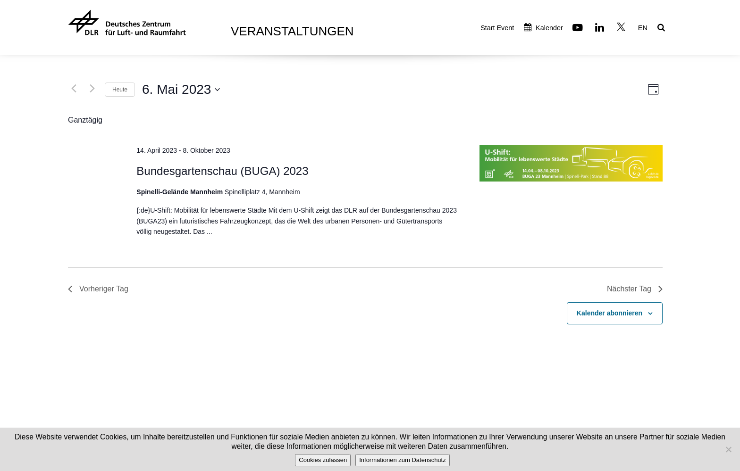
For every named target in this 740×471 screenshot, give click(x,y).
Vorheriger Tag (98, 289)
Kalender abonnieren (609, 313)
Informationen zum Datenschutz (402, 459)
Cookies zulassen (323, 459)
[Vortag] (73, 88)
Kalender (543, 28)
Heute (119, 89)
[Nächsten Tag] (92, 88)
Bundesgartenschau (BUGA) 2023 (222, 171)
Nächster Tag (635, 289)
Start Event (497, 28)
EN (643, 28)
